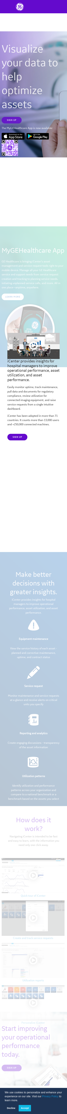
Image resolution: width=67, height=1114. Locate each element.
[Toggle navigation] (44, 6)
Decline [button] (11, 1108)
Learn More (12, 308)
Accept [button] (25, 1108)
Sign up (17, 437)
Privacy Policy (50, 1096)
